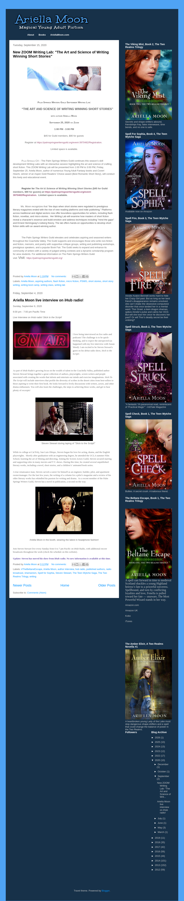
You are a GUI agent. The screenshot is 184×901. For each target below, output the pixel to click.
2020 (158, 760)
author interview (66, 569)
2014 (158, 860)
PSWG (83, 281)
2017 (158, 847)
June (161, 823)
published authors (95, 569)
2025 (158, 742)
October (162, 771)
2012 (158, 869)
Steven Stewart (63, 573)
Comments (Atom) (36, 592)
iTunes (128, 621)
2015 (158, 856)
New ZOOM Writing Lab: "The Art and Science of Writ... (164, 789)
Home (65, 585)
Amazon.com (132, 605)
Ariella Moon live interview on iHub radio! (48, 300)
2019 (158, 837)
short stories (94, 281)
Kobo (128, 616)
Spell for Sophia (46, 573)
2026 (158, 737)
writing (32, 576)
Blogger (106, 890)
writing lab (60, 285)
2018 (158, 842)
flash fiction (59, 281)
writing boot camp (30, 285)
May (160, 827)
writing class (47, 285)
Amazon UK (131, 610)
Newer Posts (22, 585)
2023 (158, 751)
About (30, 34)
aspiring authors (43, 281)
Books (42, 34)
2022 (158, 755)
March (161, 832)
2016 (158, 851)
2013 (158, 865)
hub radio (80, 569)
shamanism (30, 573)
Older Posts (106, 585)
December (163, 764)
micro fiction (72, 281)
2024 (158, 746)
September (163, 776)
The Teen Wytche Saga (85, 573)
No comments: (59, 276)
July (160, 818)
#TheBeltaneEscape (31, 569)
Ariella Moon (27, 281)
